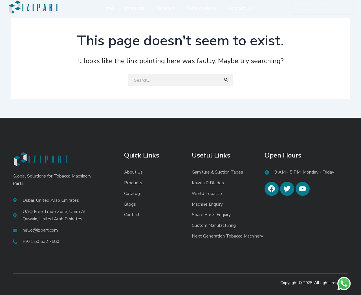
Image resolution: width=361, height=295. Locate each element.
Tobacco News (201, 8)
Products (134, 8)
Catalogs (165, 8)
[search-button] (343, 7)
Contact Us (240, 8)
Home (107, 8)
